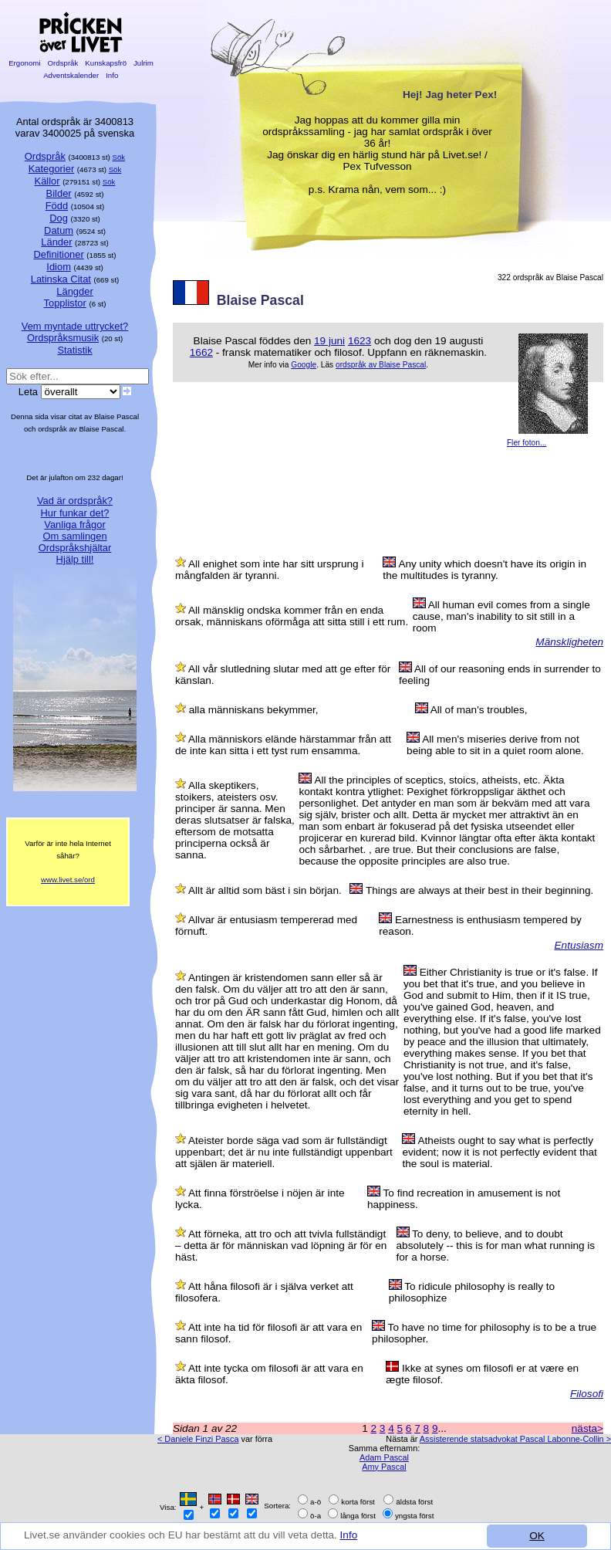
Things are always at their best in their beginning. (479, 890)
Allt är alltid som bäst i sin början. (265, 890)
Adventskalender (71, 75)
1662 (201, 352)
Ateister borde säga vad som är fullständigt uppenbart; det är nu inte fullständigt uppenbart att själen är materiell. (284, 1152)
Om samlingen (74, 536)
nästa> (587, 1428)
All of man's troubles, (479, 710)
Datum (58, 230)
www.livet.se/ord (68, 879)
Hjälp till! (75, 559)
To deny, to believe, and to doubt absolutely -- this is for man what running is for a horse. (496, 1245)
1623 (359, 341)
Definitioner (58, 254)
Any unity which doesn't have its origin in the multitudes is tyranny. (484, 569)
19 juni (329, 341)
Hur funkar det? (75, 513)
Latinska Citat (61, 279)
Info (349, 1535)
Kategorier (52, 168)
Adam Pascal (384, 1457)
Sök (119, 157)
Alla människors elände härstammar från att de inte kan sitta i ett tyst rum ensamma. (283, 744)
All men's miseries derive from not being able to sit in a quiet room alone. (495, 744)
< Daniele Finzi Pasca (197, 1438)
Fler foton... (527, 442)
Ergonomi (24, 63)
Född (57, 206)
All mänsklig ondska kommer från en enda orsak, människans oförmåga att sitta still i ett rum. (291, 616)
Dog (58, 218)
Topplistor (65, 303)
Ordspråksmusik (63, 338)
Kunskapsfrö (106, 63)
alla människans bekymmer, (254, 710)
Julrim (143, 63)
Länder (56, 242)
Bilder (59, 193)
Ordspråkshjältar (75, 547)
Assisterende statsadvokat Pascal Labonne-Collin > (515, 1438)
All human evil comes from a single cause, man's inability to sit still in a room (501, 616)
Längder (74, 291)
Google (303, 364)
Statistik (74, 350)
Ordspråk (63, 63)
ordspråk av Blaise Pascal (381, 364)
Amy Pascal (384, 1466)
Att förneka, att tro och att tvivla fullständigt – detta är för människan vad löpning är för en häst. (281, 1245)
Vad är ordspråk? (75, 500)
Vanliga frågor (74, 524)
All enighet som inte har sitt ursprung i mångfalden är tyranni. (269, 569)
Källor (47, 181)
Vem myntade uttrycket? (75, 326)
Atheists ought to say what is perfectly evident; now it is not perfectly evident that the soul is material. (499, 1152)
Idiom (58, 266)
